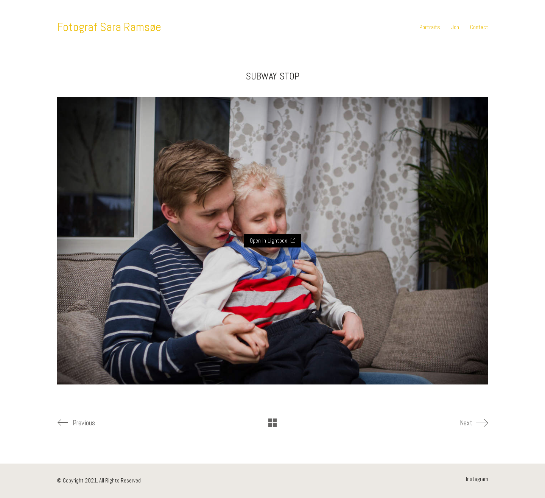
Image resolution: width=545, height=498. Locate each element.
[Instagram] (477, 479)
